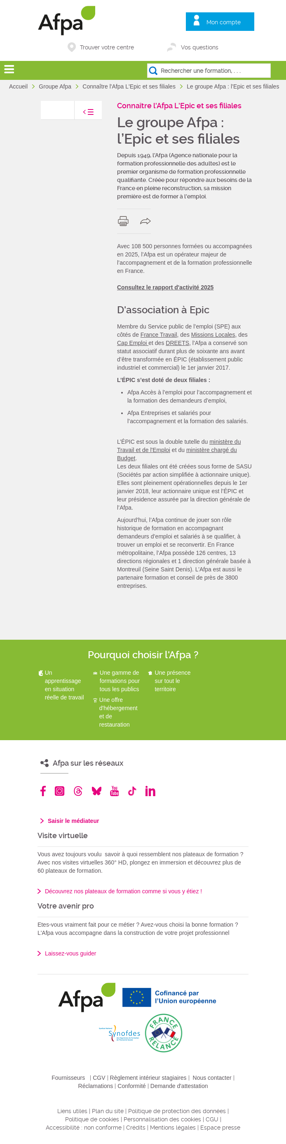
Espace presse (220, 1127)
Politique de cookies (92, 1119)
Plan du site (108, 1111)
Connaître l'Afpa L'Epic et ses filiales (129, 86)
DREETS (177, 343)
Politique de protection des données (177, 1111)
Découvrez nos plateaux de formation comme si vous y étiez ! (123, 891)
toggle (80, 114)
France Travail (159, 334)
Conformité (131, 1086)
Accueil (19, 86)
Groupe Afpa (56, 86)
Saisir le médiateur (73, 821)
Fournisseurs (68, 1077)
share (147, 221)
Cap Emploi (132, 343)
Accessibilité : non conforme (84, 1127)
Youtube (114, 791)
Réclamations (95, 1086)
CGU (212, 1119)
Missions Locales (213, 334)
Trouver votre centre (107, 47)
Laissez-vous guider (70, 953)
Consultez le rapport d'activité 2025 (165, 287)
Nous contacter (212, 1077)
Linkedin (150, 791)
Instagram (59, 791)
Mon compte (223, 22)
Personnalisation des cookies (162, 1119)
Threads (78, 791)
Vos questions (199, 47)
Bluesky (96, 791)
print (125, 221)
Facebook (43, 791)
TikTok (132, 791)
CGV (99, 1077)
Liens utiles (72, 1111)
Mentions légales (173, 1127)
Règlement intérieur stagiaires (148, 1077)
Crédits (135, 1127)
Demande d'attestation (179, 1086)
